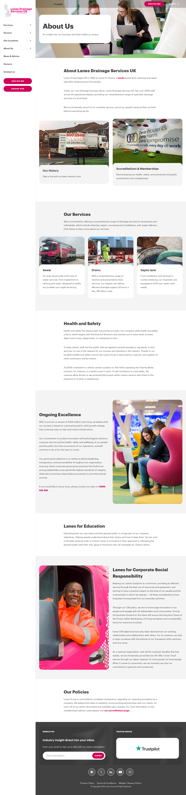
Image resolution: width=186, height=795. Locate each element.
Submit (98, 756)
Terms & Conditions (106, 783)
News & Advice (11, 56)
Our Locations (11, 40)
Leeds (121, 78)
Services (8, 25)
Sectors (8, 32)
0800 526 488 (154, 4)
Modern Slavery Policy (130, 783)
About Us (8, 48)
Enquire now (17, 89)
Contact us (9, 71)
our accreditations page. (117, 710)
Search (172, 4)
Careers (8, 64)
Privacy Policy (87, 783)
